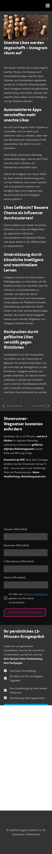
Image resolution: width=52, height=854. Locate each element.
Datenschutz (33, 834)
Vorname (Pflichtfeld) (15, 529)
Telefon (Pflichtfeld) (15, 577)
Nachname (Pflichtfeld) (16, 545)
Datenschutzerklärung (35, 594)
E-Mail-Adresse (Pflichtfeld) (19, 561)
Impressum (18, 834)
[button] (47, 5)
